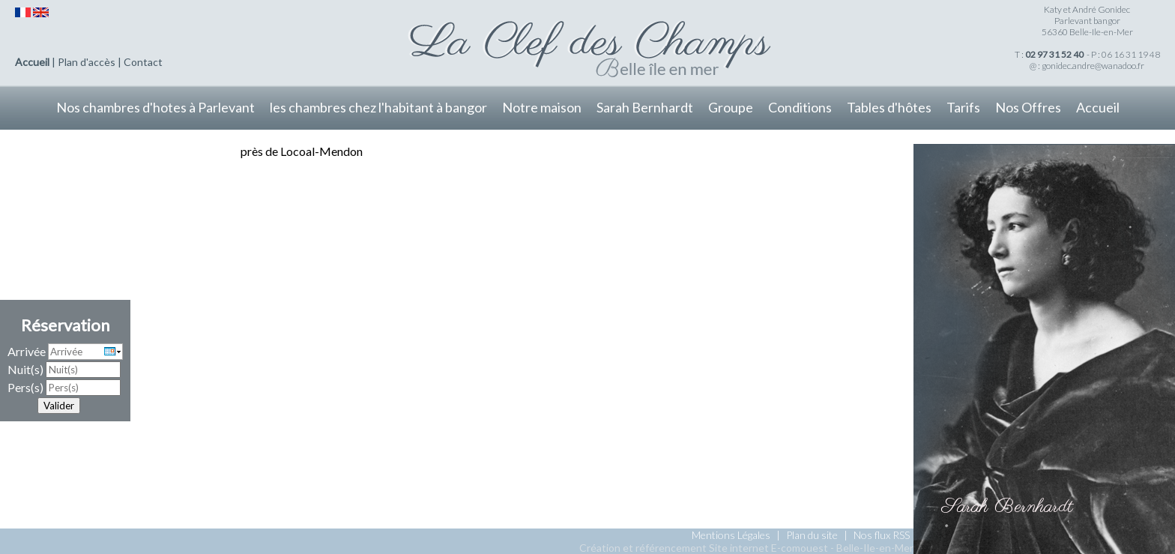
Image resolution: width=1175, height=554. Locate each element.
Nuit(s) (25, 369)
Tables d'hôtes (889, 107)
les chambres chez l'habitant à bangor (378, 107)
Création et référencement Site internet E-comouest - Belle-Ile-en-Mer (746, 547)
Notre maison (542, 107)
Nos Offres (1028, 107)
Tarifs (963, 107)
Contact (143, 61)
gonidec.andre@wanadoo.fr (1093, 65)
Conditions (800, 107)
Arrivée (26, 351)
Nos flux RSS (882, 535)
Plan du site (812, 535)
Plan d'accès (86, 61)
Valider (58, 406)
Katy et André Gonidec (1087, 9)
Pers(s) (25, 387)
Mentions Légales (731, 535)
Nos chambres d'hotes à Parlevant (155, 107)
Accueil (32, 61)
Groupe (730, 107)
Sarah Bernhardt (644, 107)
